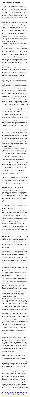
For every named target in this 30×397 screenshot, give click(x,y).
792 (5, 392)
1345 (21, 392)
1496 (22, 393)
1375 (17, 393)
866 (2, 393)
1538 (18, 392)
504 (20, 394)
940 (2, 392)
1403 (19, 393)
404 (13, 394)
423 (12, 392)
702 (7, 392)
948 (2, 394)
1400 (8, 393)
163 (25, 393)
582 (25, 394)
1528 (5, 393)
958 (10, 392)
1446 (14, 393)
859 (18, 394)
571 (15, 392)
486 (23, 392)
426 (26, 392)
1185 (8, 394)
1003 (11, 393)
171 (5, 394)
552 (23, 394)
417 (10, 394)
